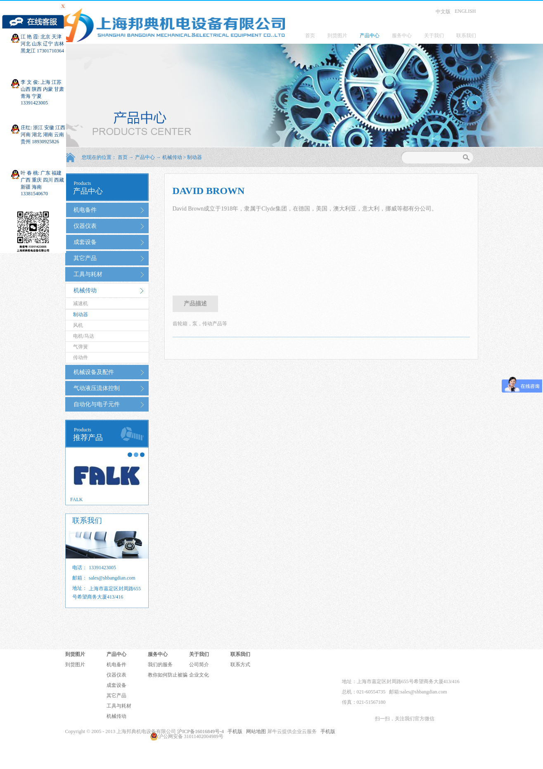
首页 (310, 35)
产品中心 (145, 157)
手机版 (233, 731)
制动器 (194, 157)
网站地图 (255, 731)
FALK (76, 499)
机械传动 (172, 157)
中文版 (443, 11)
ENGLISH (465, 11)
